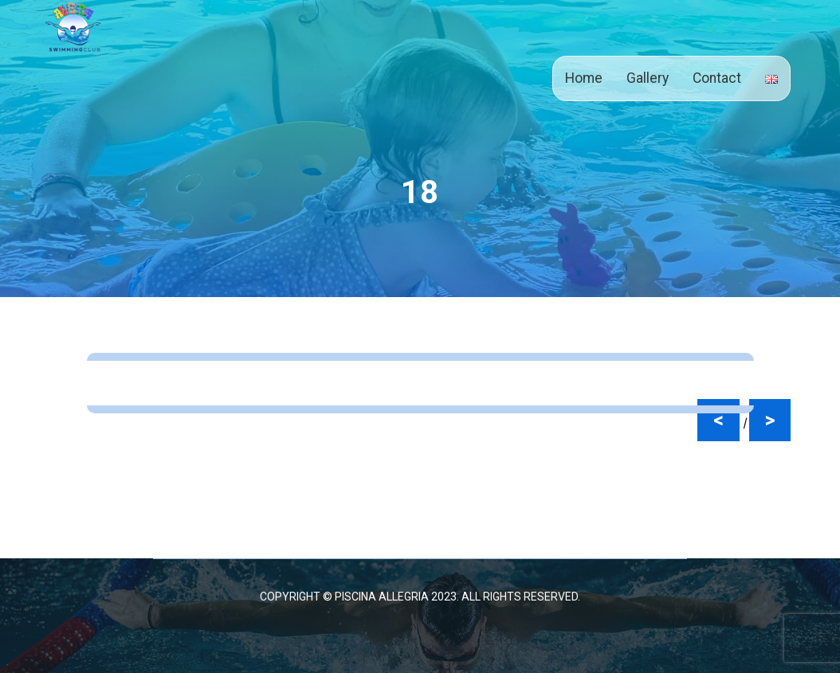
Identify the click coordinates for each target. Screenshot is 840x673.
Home (584, 78)
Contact (717, 78)
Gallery (647, 78)
